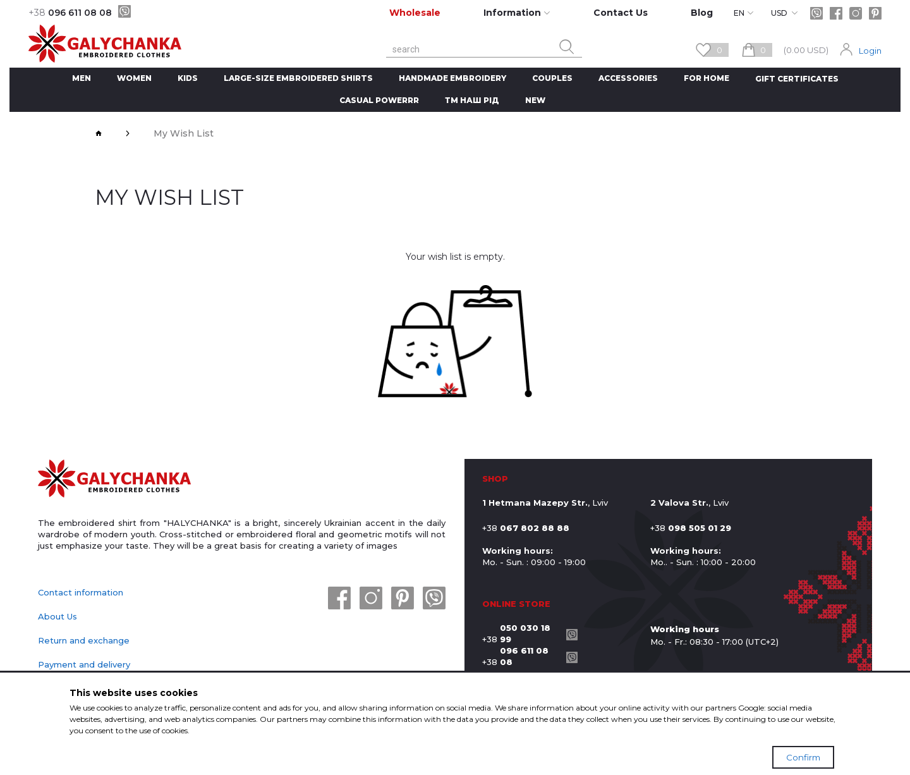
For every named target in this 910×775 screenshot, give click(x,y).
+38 (521, 633)
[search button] (566, 46)
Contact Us (620, 12)
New (535, 100)
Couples (552, 78)
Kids (188, 78)
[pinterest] (875, 13)
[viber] (124, 11)
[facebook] (836, 13)
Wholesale (414, 12)
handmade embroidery (452, 78)
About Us (57, 616)
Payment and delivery (84, 664)
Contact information (80, 592)
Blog (702, 12)
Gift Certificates (797, 78)
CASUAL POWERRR (379, 100)
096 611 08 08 (70, 12)
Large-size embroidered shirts (298, 78)
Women (134, 78)
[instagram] (855, 13)
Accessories (628, 78)
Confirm (803, 757)
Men (81, 78)
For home (706, 78)
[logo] (114, 480)
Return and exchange (84, 640)
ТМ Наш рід (472, 100)
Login (870, 51)
